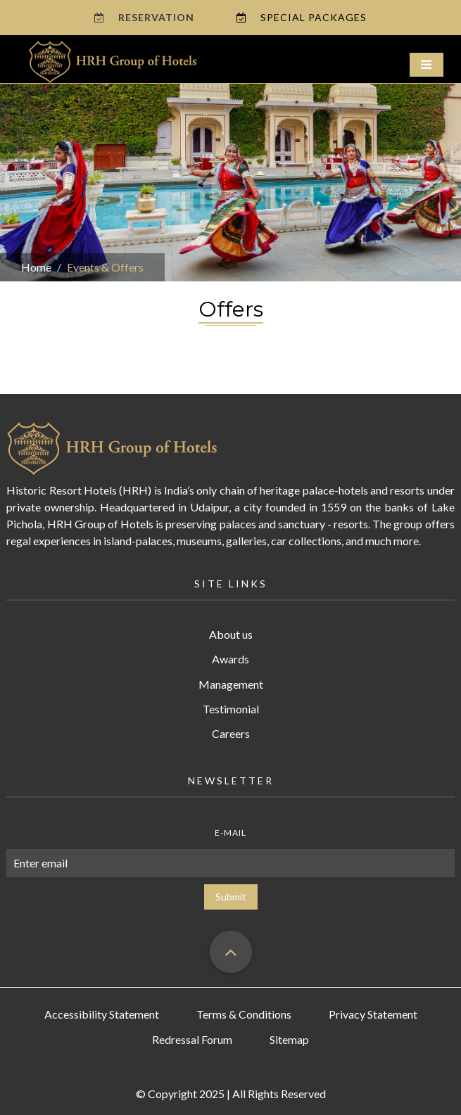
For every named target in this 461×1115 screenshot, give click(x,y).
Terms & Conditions (243, 1014)
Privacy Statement (373, 1014)
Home (36, 267)
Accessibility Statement (101, 1014)
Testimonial (231, 708)
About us (231, 634)
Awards (230, 658)
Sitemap (289, 1039)
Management (230, 684)
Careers (231, 733)
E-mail (230, 832)
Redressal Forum (192, 1039)
